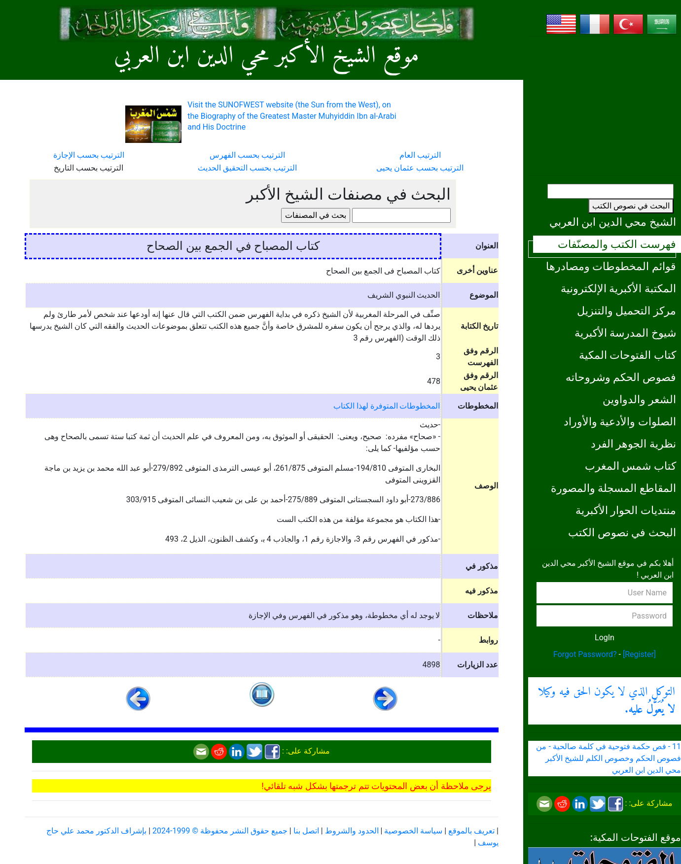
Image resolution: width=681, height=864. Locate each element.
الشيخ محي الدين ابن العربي (612, 221)
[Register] (639, 654)
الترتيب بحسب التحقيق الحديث (247, 168)
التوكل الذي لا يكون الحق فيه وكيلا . (606, 701)
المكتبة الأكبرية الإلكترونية (618, 288)
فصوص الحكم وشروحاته (621, 377)
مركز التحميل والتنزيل (626, 310)
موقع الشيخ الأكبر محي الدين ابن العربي (266, 56)
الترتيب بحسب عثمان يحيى (420, 168)
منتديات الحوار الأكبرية (625, 510)
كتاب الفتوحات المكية (627, 354)
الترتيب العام (420, 155)
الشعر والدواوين (639, 399)
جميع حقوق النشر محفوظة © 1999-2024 (219, 830)
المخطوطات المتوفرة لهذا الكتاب (386, 406)
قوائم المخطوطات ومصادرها (611, 266)
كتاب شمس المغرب (630, 465)
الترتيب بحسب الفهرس (247, 155)
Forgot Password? (585, 654)
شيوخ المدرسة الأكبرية (625, 332)
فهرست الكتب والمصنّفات (617, 244)
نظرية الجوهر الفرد (633, 443)
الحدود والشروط (352, 830)
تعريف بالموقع (471, 830)
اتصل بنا (306, 830)
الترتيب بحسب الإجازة (88, 155)
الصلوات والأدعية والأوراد (620, 421)
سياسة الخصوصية (413, 830)
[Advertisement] (604, 106)
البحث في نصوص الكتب (631, 205)
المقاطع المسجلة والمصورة (613, 488)
